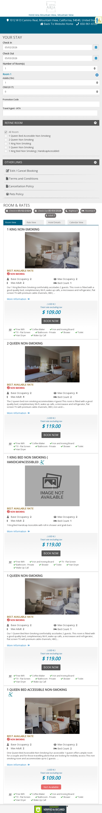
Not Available (51, 787)
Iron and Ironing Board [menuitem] (62, 329)
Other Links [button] (51, 162)
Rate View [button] (31, 222)
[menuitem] (51, 171)
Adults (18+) (8, 78)
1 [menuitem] (71, 283)
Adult (50, 215)
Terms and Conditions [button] (22, 178)
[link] (51, 809)
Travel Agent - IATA (12, 108)
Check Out (8, 53)
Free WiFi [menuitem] (19, 329)
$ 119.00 (51, 426)
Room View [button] (10, 222)
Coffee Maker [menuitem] (37, 329)
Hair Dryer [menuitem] (20, 335)
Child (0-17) (8, 87)
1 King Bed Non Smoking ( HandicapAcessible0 (34, 151)
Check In (7, 42)
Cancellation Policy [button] (20, 186)
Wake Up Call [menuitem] (38, 335)
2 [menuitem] (30, 279)
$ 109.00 (51, 312)
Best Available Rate (20, 270)
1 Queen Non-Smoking (21, 147)
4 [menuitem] (76, 393)
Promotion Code (11, 99)
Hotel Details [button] (54, 222)
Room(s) (89, 210)
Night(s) (72, 210)
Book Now (51, 321)
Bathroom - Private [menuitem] (45, 332)
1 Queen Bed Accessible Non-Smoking (29, 136)
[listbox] (50, 68)
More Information (19, 299)
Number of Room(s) (14, 63)
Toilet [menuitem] (79, 332)
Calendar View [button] (76, 222)
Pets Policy (15, 194)
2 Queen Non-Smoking (21, 139)
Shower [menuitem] (65, 332)
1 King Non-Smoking (20, 143)
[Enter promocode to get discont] (51, 104)
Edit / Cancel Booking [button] (22, 171)
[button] (51, 6)
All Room (14, 132)
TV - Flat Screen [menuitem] (22, 332)
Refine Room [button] (51, 123)
